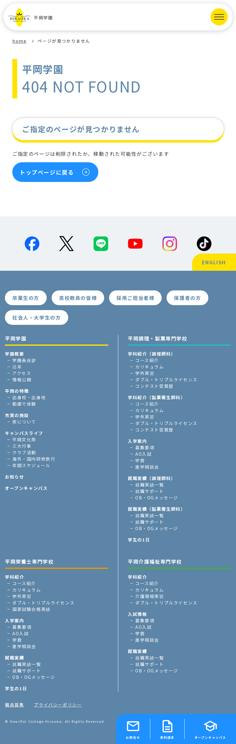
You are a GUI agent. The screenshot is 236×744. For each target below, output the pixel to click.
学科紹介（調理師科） (152, 354)
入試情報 (137, 614)
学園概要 (14, 354)
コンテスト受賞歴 (154, 386)
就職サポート (149, 491)
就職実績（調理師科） (152, 478)
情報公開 (21, 379)
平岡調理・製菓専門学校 (157, 338)
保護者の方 (187, 297)
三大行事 (21, 446)
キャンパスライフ (24, 433)
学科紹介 (14, 577)
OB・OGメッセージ (156, 497)
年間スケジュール (31, 465)
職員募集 (14, 705)
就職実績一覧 (149, 485)
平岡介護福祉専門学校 (155, 561)
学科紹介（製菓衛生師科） (156, 397)
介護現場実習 (149, 596)
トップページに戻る (47, 172)
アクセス (21, 373)
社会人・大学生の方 (36, 317)
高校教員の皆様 (78, 297)
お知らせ (14, 477)
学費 (140, 460)
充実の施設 (17, 415)
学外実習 (144, 373)
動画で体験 (24, 404)
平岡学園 (30, 17)
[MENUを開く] (219, 17)
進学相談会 (147, 467)
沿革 (17, 367)
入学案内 (137, 441)
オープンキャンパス (26, 488)
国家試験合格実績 (31, 609)
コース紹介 (147, 360)
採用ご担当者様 (135, 297)
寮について (24, 422)
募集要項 (144, 447)
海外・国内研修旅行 (33, 459)
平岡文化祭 (24, 439)
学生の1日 (139, 540)
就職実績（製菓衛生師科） (156, 509)
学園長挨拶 (24, 360)
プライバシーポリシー (58, 705)
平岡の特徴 (17, 391)
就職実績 (14, 658)
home (19, 41)
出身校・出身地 (29, 397)
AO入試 (143, 454)
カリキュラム (149, 367)
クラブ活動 (24, 452)
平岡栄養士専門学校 (29, 561)
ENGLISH (214, 262)
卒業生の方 (25, 297)
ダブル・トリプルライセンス (166, 379)
